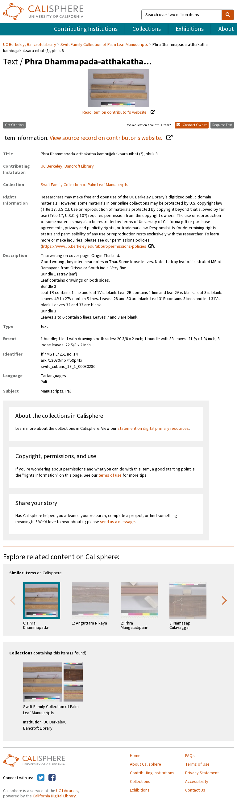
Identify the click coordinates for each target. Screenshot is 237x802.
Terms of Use (197, 764)
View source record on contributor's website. (106, 138)
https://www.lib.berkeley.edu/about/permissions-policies (94, 246)
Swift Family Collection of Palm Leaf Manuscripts (104, 45)
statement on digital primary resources (153, 428)
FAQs (190, 756)
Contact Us (195, 790)
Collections (146, 29)
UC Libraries (67, 791)
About (226, 29)
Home (135, 756)
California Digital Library (54, 796)
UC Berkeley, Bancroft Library (30, 45)
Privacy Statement (202, 773)
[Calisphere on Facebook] (52, 778)
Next (225, 600)
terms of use (110, 475)
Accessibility (196, 782)
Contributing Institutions (86, 29)
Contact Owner (192, 125)
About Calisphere (145, 764)
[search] (228, 15)
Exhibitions (190, 29)
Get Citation (14, 125)
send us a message (117, 522)
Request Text (222, 125)
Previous (12, 600)
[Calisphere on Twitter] (40, 778)
